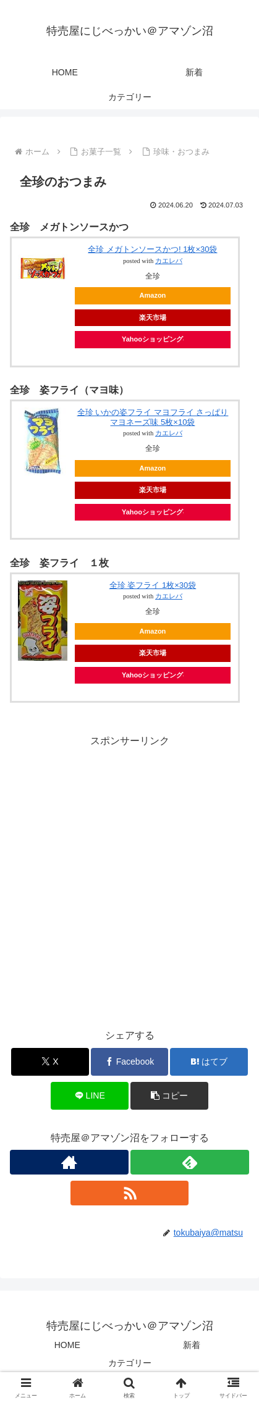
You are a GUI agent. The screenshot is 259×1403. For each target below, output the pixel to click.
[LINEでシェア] (90, 1096)
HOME (67, 1345)
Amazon (153, 295)
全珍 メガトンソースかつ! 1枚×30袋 (152, 249)
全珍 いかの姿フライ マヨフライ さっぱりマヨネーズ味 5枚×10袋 (153, 417)
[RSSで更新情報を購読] (129, 1193)
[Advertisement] (129, 879)
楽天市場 (152, 317)
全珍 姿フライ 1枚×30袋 (153, 585)
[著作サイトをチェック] (69, 1162)
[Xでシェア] (50, 1062)
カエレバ (168, 261)
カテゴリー (129, 1363)
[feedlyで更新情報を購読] (189, 1162)
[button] (169, 1096)
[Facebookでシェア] (130, 1062)
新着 (191, 1345)
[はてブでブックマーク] (209, 1062)
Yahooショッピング (153, 339)
